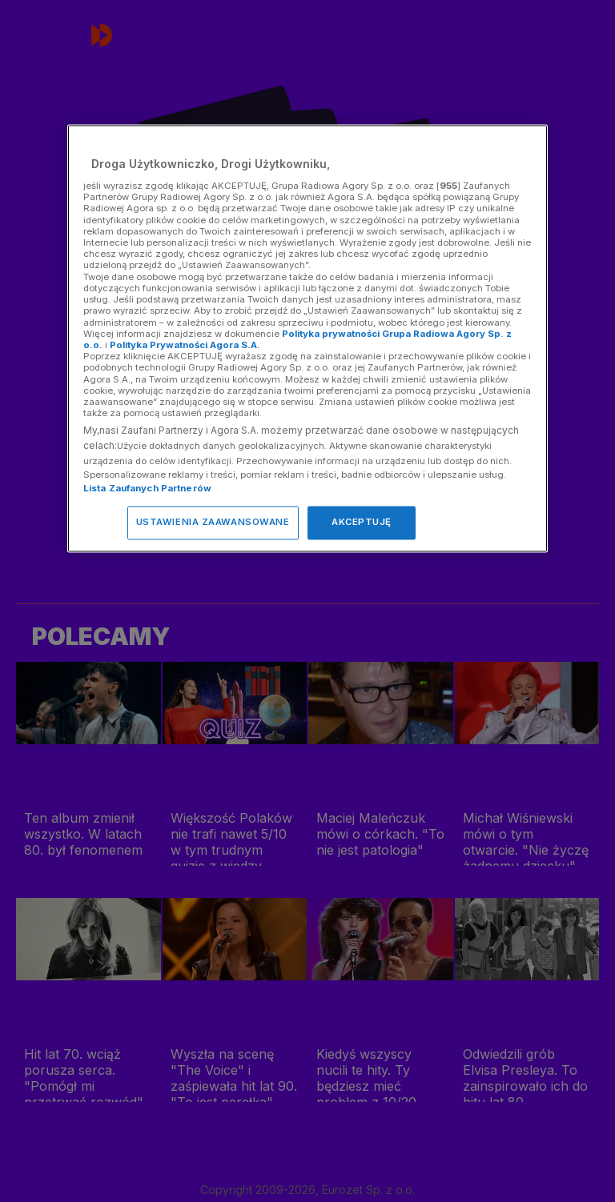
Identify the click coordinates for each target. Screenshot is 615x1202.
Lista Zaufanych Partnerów (147, 489)
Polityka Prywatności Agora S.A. (185, 345)
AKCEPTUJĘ (362, 522)
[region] (307, 339)
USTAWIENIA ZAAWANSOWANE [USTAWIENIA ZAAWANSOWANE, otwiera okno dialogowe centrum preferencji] (213, 522)
